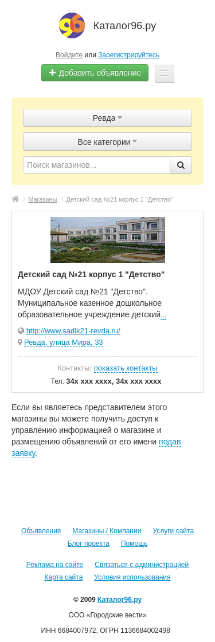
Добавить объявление (95, 72)
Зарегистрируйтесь (128, 55)
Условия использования (132, 577)
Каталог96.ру (119, 600)
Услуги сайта (173, 531)
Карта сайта (63, 577)
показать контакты (126, 368)
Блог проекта (89, 543)
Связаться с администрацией (142, 565)
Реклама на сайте (55, 565)
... (163, 315)
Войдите (69, 55)
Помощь (134, 543)
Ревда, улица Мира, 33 (63, 342)
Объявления (41, 531)
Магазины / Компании (106, 531)
